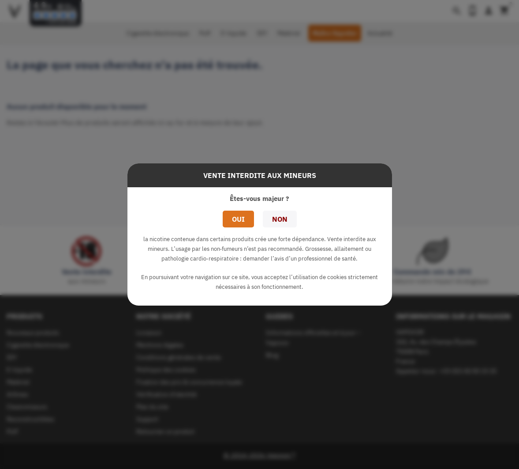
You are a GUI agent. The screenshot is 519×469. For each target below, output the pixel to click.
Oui (238, 219)
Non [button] (280, 219)
